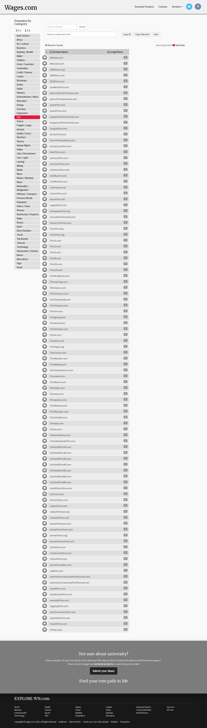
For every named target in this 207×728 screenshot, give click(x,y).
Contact (163, 6)
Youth (19, 267)
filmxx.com (56, 429)
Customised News (143, 709)
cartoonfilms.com (59, 164)
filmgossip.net (58, 317)
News (19, 182)
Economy (21, 109)
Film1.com (55, 240)
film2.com (55, 246)
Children (21, 60)
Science (48, 709)
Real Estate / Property (27, 214)
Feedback (63, 721)
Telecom (21, 243)
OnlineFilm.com (58, 559)
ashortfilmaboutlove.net (63, 99)
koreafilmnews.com (60, 523)
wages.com (30, 721)
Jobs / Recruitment (26, 153)
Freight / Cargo (24, 125)
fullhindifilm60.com (60, 476)
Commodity (22, 68)
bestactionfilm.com (60, 146)
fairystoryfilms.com (60, 223)
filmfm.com (56, 311)
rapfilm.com (56, 571)
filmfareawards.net (60, 299)
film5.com (55, 252)
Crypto (20, 76)
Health (47, 706)
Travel (20, 234)
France (20, 121)
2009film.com (57, 75)
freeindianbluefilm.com (62, 441)
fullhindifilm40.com (60, 464)
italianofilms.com (59, 518)
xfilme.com (56, 629)
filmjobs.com (57, 341)
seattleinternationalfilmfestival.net (69, 582)
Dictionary (22, 80)
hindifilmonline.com (61, 488)
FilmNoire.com (58, 382)
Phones (20, 210)
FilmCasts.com (58, 287)
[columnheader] (74, 52)
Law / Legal (22, 157)
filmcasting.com (59, 282)
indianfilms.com (58, 506)
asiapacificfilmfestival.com (64, 116)
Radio (19, 218)
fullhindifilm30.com (60, 458)
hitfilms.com (57, 494)
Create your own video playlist (96, 721)
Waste (20, 255)
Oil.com (170, 709)
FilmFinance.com (59, 305)
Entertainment (20, 712)
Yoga (19, 263)
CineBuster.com (58, 175)
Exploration (22, 113)
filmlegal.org (57, 346)
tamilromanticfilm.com (63, 612)
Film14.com (56, 270)
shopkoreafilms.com (61, 594)
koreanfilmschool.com (62, 541)
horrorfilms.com (59, 500)
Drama (20, 84)
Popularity (22, 202)
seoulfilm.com (57, 588)
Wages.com (22, 8)
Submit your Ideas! (104, 671)
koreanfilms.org (58, 535)
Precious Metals (24, 198)
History (20, 141)
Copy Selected (142, 34)
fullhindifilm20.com (60, 453)
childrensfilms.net (60, 170)
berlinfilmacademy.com (62, 140)
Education (22, 101)
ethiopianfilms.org (60, 211)
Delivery (21, 92)
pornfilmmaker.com (60, 565)
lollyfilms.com (58, 547)
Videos (78, 706)
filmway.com (56, 423)
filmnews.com (57, 376)
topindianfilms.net (60, 618)
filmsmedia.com (58, 417)
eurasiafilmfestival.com (62, 217)
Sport (19, 226)
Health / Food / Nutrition (24, 135)
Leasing (20, 161)
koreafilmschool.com (61, 529)
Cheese (109, 706)
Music (19, 174)
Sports (47, 712)
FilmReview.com (58, 405)
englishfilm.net (58, 205)
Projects (144, 6)
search (82, 27)
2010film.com (57, 81)
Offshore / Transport (27, 194)
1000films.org (57, 69)
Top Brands (22, 238)
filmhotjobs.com (59, 329)
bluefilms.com (57, 152)
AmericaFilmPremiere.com (64, 93)
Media (20, 169)
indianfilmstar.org (59, 512)
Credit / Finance (24, 72)
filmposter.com (58, 400)
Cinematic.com (58, 187)
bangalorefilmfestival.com (64, 122)
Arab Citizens (23, 35)
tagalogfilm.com (59, 606)
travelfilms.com (58, 624)
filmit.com (55, 335)
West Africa (22, 259)
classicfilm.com (58, 193)
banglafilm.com (58, 128)
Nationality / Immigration (23, 188)
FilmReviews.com (59, 411)
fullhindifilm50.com (60, 470)
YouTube (179, 45)
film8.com (55, 258)
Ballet (20, 56)
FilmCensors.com (59, 293)
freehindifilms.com (60, 435)
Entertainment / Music (27, 96)
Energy (20, 105)
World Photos (142, 712)
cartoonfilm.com (59, 158)
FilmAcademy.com (59, 276)
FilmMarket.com (59, 358)
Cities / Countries (25, 64)
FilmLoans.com (58, 352)
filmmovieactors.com (61, 370)
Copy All (127, 34)
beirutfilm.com (58, 134)
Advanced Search (143, 706)
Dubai (19, 88)
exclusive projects (103, 664)
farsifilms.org (57, 235)
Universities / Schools (27, 251)
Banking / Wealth (25, 52)
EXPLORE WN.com (32, 698)
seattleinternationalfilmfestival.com (70, 576)
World (16, 706)
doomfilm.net (57, 199)
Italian (20, 149)
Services (176, 6)
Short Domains (24, 230)
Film (19, 117)
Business (21, 48)
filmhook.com (57, 323)
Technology (22, 247)
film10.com (56, 264)
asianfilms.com (58, 111)
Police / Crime (23, 206)
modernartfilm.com (60, 553)
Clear (156, 34)
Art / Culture (23, 43)
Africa (19, 39)
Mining (20, 165)
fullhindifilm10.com (60, 447)
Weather (78, 712)
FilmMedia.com (58, 364)
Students (109, 712)
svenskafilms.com (59, 600)
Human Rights (23, 145)
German (20, 129)
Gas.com (170, 706)
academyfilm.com (59, 87)
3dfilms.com (56, 58)
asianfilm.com (57, 105)
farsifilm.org (56, 229)
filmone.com (57, 394)
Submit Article (75, 721)
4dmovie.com (57, 63)
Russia (20, 222)
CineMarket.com (58, 181)
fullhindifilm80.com (60, 482)
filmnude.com (57, 388)
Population (80, 715)
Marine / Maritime (25, 178)
